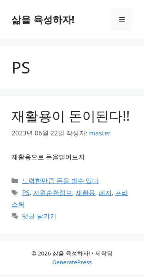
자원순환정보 (52, 192)
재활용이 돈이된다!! (71, 116)
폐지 (105, 192)
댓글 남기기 (39, 216)
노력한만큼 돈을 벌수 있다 (60, 180)
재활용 (85, 192)
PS (26, 192)
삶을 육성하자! (43, 19)
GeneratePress (72, 262)
